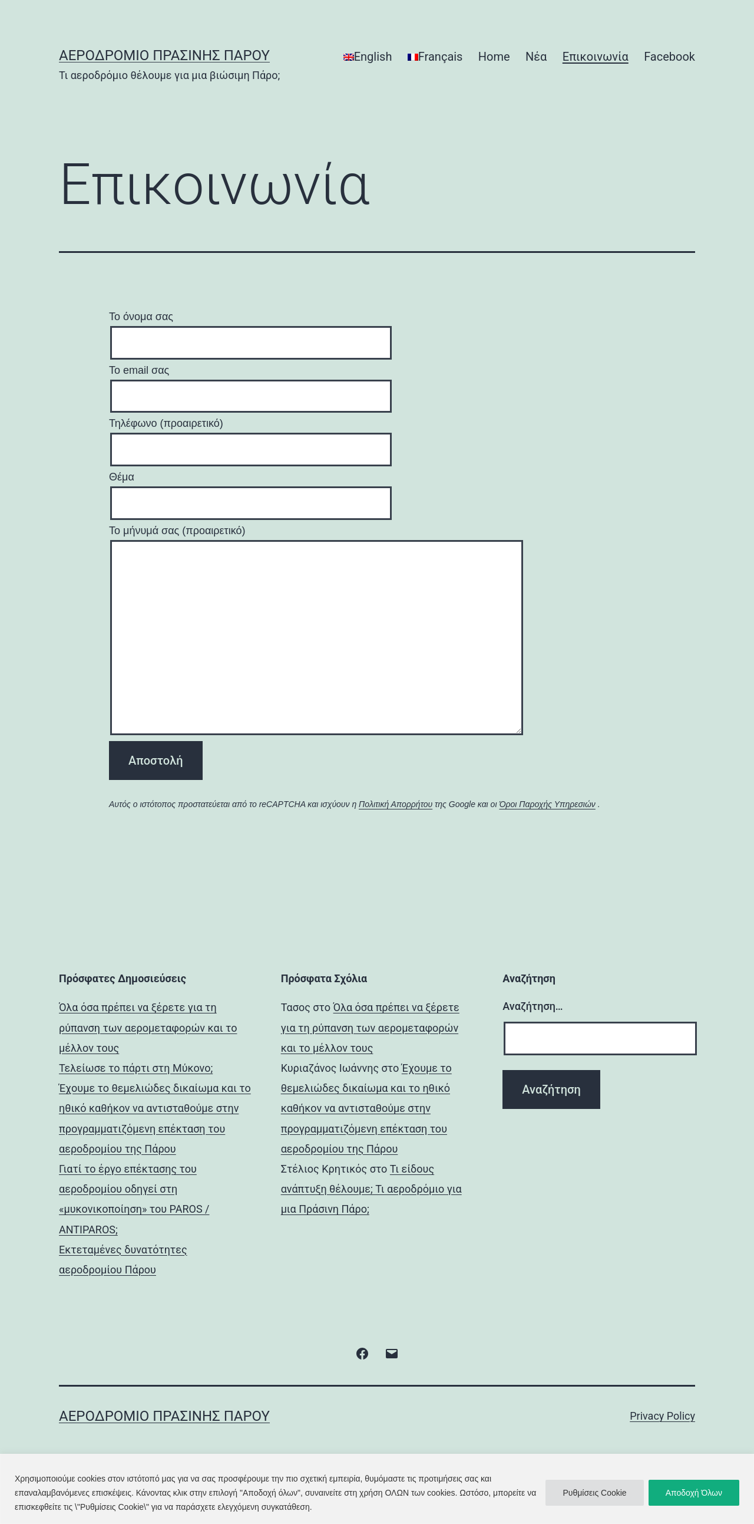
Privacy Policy (662, 1416)
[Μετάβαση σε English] (368, 56)
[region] (377, 1489)
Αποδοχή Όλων (694, 1492)
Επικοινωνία (596, 57)
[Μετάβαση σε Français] (435, 56)
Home (494, 57)
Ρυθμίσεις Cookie (594, 1492)
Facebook (669, 57)
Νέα (536, 57)
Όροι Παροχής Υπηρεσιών (547, 804)
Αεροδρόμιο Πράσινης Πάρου (164, 55)
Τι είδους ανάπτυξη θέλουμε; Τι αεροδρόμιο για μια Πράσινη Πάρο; (371, 1189)
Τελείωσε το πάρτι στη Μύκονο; (136, 1068)
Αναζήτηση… (532, 1006)
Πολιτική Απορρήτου (395, 804)
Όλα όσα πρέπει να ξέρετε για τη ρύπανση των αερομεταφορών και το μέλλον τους (148, 1027)
